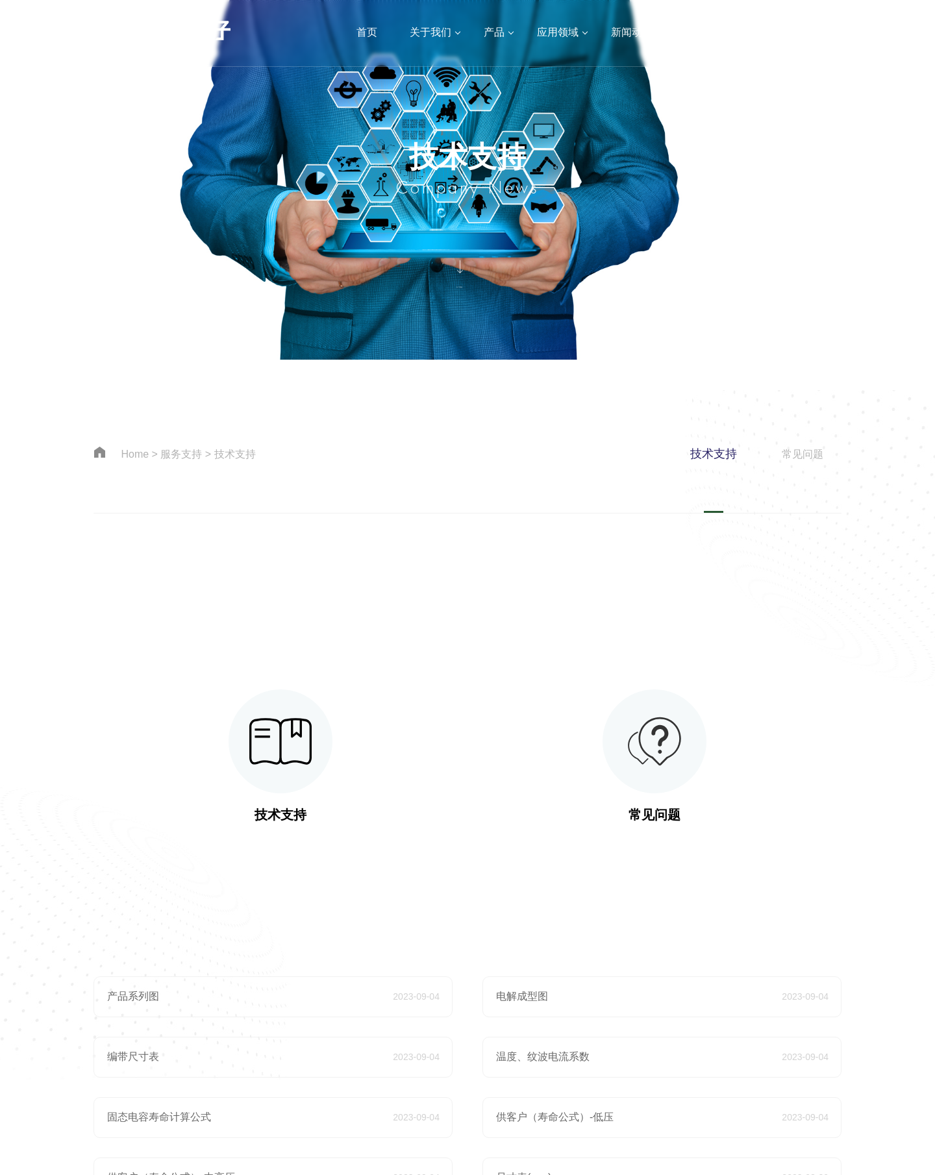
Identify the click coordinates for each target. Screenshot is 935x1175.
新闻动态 (632, 32)
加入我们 (780, 32)
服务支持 (706, 32)
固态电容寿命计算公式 (159, 1116)
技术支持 (235, 454)
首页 (366, 32)
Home (135, 454)
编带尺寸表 (133, 1056)
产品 (494, 32)
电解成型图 (522, 996)
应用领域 (558, 32)
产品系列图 (133, 996)
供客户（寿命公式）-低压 (555, 1116)
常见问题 (802, 454)
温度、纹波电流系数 (543, 1056)
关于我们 (430, 32)
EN (906, 32)
